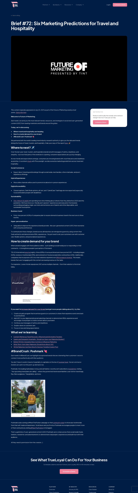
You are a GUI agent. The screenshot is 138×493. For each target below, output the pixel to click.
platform (52, 486)
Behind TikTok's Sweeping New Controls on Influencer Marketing (35, 342)
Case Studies (93, 489)
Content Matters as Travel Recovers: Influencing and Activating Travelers (38, 337)
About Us (111, 489)
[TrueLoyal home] (17, 489)
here (66, 143)
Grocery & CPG (73, 489)
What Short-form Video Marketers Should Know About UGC (34, 344)
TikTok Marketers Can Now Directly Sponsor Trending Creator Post (36, 347)
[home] (16, 5)
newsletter (72, 369)
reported (28, 252)
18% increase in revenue (64, 257)
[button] (47, 5)
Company (112, 486)
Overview (52, 489)
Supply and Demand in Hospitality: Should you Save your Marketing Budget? (39, 339)
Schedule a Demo (119, 5)
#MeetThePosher (37, 428)
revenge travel (63, 362)
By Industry (73, 486)
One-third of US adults (21, 201)
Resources (92, 486)
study (29, 161)
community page (58, 423)
